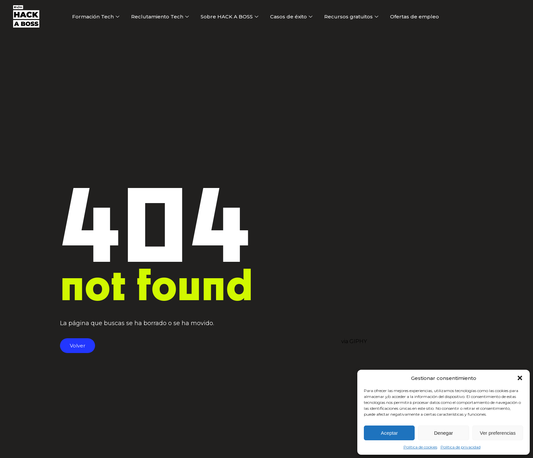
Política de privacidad (461, 447)
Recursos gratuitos (351, 16)
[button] (520, 378)
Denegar (443, 433)
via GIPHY (354, 341)
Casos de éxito (291, 16)
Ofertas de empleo (414, 16)
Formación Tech (95, 16)
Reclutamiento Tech (160, 16)
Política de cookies (420, 447)
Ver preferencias (498, 433)
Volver (77, 346)
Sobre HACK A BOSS (229, 16)
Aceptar (389, 433)
